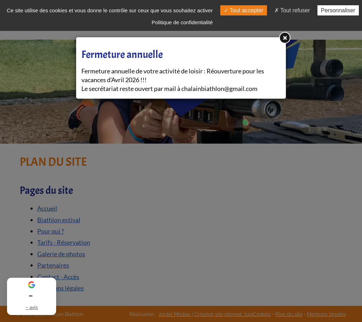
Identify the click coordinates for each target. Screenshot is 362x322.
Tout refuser (292, 10)
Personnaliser (338, 10)
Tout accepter (243, 10)
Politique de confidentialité (182, 22)
